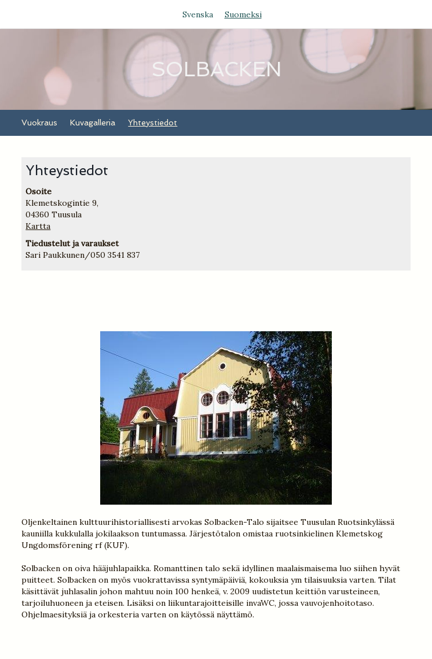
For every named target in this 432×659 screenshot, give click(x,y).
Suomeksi (243, 14)
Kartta (37, 226)
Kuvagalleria (92, 122)
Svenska (197, 14)
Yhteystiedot (152, 122)
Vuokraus (39, 122)
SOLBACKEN (216, 69)
